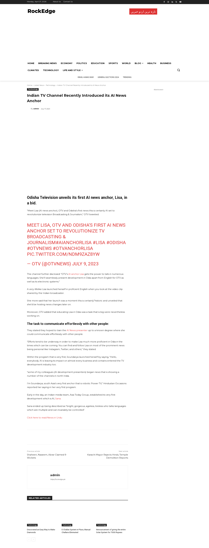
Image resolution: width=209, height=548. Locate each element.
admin (36, 109)
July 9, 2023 (85, 264)
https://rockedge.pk (57, 479)
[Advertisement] (104, 38)
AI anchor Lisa (76, 274)
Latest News (39, 85)
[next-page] (33, 539)
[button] (178, 69)
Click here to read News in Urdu (45, 417)
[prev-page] (29, 539)
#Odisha (116, 242)
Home (29, 85)
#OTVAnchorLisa (73, 248)
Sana (58, 398)
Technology (50, 85)
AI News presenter (77, 330)
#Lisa (99, 242)
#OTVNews (39, 248)
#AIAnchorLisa (74, 242)
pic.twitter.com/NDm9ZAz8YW (63, 254)
